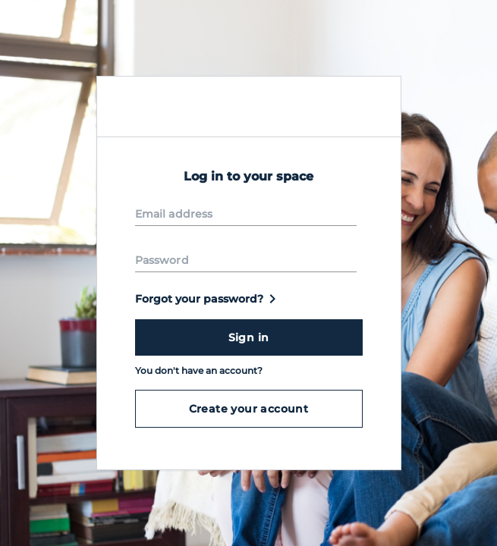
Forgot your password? (208, 299)
